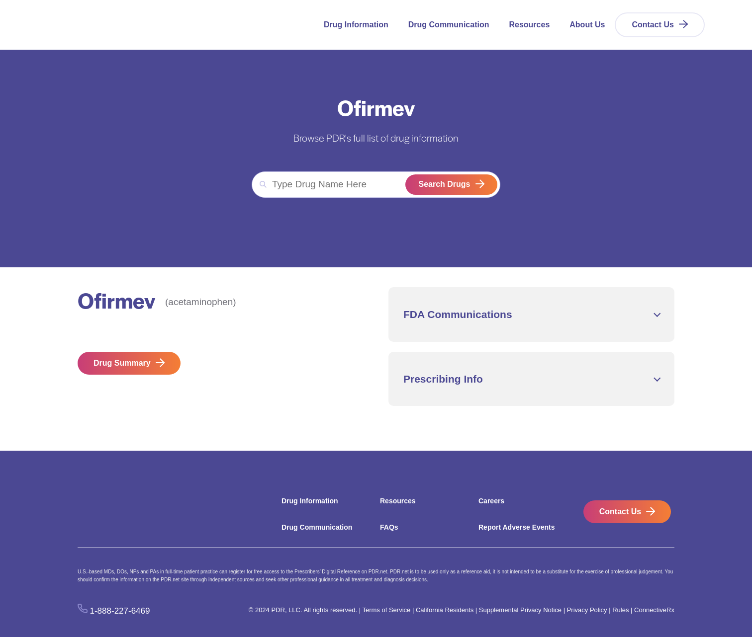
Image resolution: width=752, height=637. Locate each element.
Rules (620, 610)
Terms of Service (386, 610)
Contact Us (652, 24)
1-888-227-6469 (120, 610)
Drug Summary (122, 363)
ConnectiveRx (654, 610)
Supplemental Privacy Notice (520, 610)
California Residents (444, 610)
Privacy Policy (587, 610)
